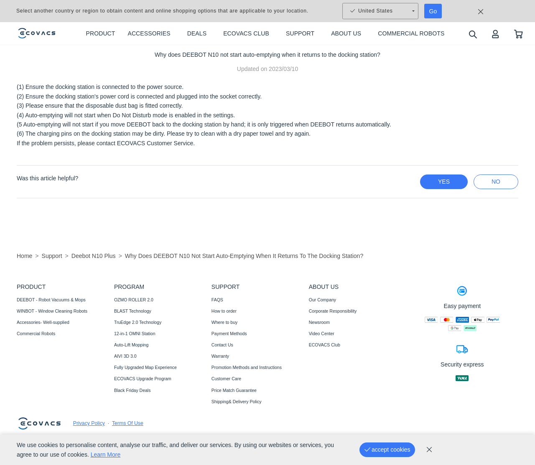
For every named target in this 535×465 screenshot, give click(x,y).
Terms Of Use (127, 423)
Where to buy (224, 322)
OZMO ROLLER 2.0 (133, 299)
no (496, 181)
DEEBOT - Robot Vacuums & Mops (51, 299)
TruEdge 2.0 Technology (137, 322)
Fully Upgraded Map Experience (145, 367)
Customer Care (226, 378)
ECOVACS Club (324, 344)
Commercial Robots (36, 333)
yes (444, 181)
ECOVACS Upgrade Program (142, 378)
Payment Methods (229, 333)
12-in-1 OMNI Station (134, 333)
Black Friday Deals (132, 390)
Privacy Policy (89, 423)
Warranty (220, 356)
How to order (224, 310)
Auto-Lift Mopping (131, 344)
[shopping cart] (518, 33)
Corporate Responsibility (333, 310)
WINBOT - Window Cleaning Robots (52, 310)
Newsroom (319, 322)
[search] (472, 34)
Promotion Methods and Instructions (246, 367)
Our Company (322, 299)
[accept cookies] (387, 449)
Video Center (321, 333)
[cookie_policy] (429, 450)
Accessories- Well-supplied (43, 322)
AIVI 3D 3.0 (125, 356)
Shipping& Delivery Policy (236, 401)
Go (433, 11)
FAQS (217, 299)
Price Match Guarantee (234, 390)
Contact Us (222, 344)
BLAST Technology (132, 310)
